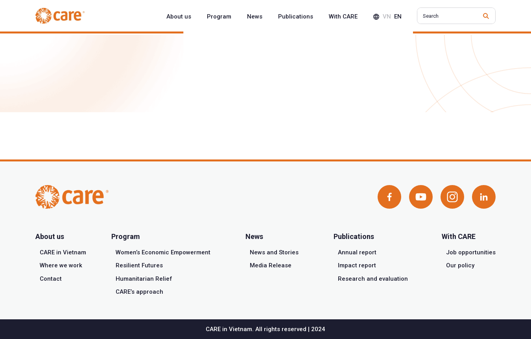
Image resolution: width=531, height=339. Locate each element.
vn (387, 16)
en (398, 16)
